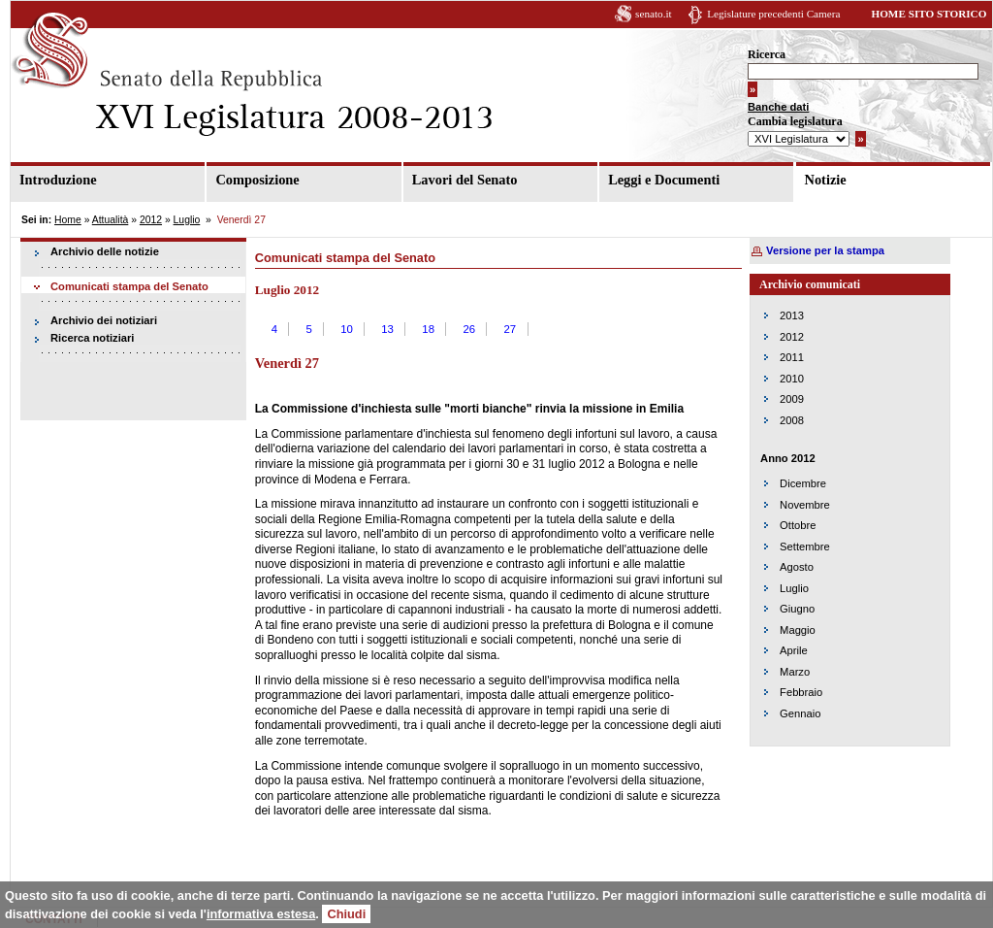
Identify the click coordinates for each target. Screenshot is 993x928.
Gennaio (800, 713)
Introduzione (58, 179)
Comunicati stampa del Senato (129, 286)
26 (469, 329)
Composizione (257, 179)
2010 (792, 378)
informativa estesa (261, 914)
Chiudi (346, 914)
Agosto (797, 567)
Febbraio (801, 692)
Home (67, 220)
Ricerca (766, 54)
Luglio (187, 220)
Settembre (805, 546)
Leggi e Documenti (664, 179)
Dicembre (803, 483)
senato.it (653, 13)
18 (428, 329)
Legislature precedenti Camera (773, 13)
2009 (792, 399)
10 (346, 329)
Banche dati (778, 107)
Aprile (794, 650)
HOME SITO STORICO (928, 13)
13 (387, 329)
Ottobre (798, 525)
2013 (792, 315)
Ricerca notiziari (92, 338)
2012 (151, 220)
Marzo (795, 672)
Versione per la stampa (825, 250)
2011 (792, 357)
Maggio (798, 630)
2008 (792, 420)
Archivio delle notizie (104, 251)
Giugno (797, 608)
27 (509, 329)
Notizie (826, 179)
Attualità (110, 220)
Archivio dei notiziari (103, 320)
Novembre (805, 505)
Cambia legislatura (795, 121)
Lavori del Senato (465, 179)
